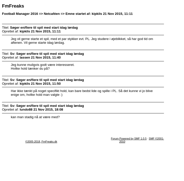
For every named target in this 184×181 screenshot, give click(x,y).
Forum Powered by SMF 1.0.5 (129, 138)
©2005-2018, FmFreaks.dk (41, 141)
